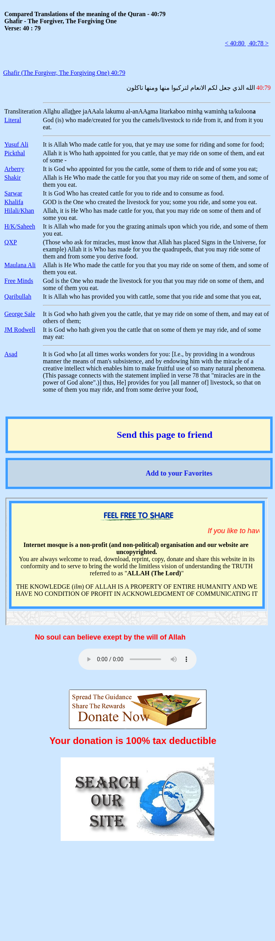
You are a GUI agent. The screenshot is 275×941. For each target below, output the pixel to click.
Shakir (12, 177)
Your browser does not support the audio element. (137, 659)
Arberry (14, 169)
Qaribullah (17, 296)
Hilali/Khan (19, 210)
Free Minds (18, 280)
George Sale (19, 314)
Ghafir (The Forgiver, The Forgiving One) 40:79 (64, 72)
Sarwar (13, 193)
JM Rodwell (19, 329)
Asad (10, 354)
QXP (10, 242)
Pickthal (14, 153)
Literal (12, 120)
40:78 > (257, 43)
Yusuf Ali (16, 144)
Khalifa (13, 202)
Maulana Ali (20, 265)
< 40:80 (235, 43)
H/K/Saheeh (19, 226)
